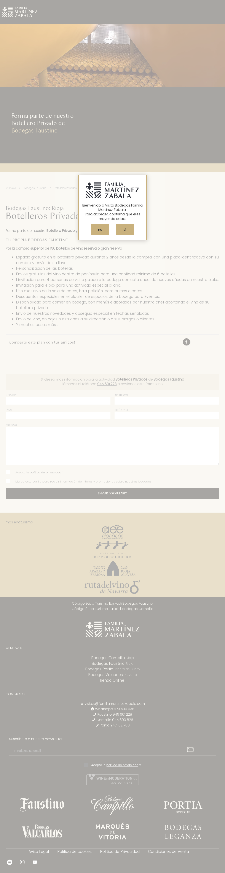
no (100, 230)
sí (124, 230)
